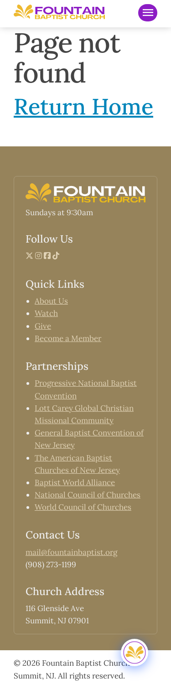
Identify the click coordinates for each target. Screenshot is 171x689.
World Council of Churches (83, 507)
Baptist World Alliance (75, 482)
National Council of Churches (87, 495)
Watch (46, 313)
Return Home (83, 106)
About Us (51, 301)
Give (43, 326)
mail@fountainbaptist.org (71, 552)
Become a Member (68, 338)
